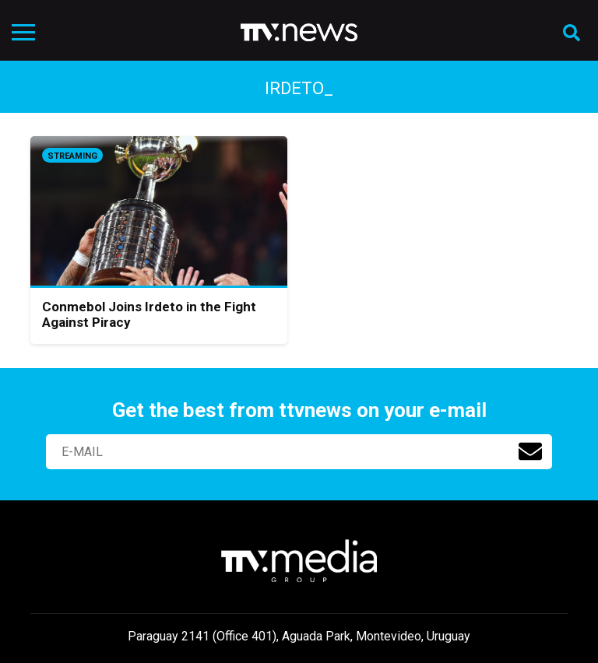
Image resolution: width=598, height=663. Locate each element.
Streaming (72, 156)
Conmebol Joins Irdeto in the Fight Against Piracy (149, 314)
